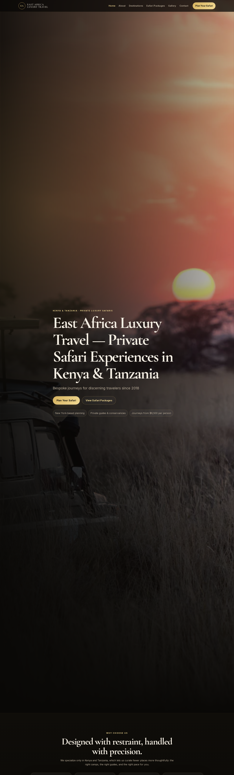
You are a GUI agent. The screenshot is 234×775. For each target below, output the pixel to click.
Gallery (172, 5)
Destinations (136, 5)
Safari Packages (155, 5)
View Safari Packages (99, 400)
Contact (184, 5)
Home (112, 5)
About (122, 5)
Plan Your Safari (204, 5)
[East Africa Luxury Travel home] (33, 5)
